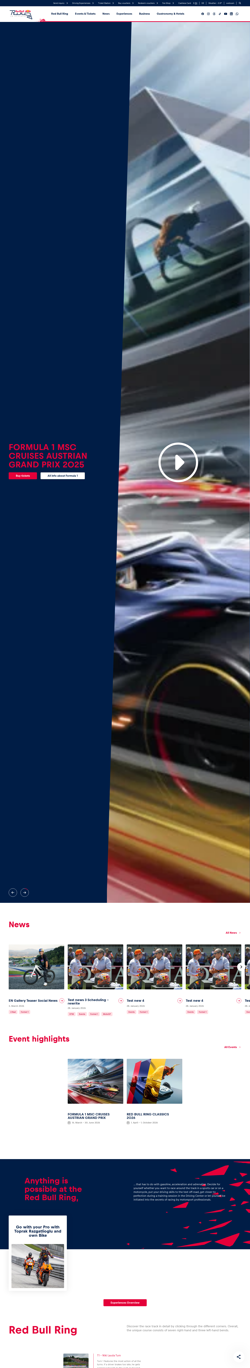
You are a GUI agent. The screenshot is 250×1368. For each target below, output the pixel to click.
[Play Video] (178, 462)
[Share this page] (238, 1356)
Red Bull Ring (59, 13)
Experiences (124, 13)
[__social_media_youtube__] (225, 13)
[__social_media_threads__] (214, 13)
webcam (230, 3)
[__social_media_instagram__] (208, 13)
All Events (232, 1047)
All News (233, 932)
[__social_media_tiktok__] (219, 13)
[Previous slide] (13, 892)
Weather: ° (215, 3)
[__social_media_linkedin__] (231, 13)
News (106, 13)
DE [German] (203, 3)
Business (144, 13)
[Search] (240, 3)
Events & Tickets (85, 13)
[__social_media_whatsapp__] (237, 13)
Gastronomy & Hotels (170, 13)
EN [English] (196, 3)
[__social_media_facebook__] (202, 13)
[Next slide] (24, 892)
